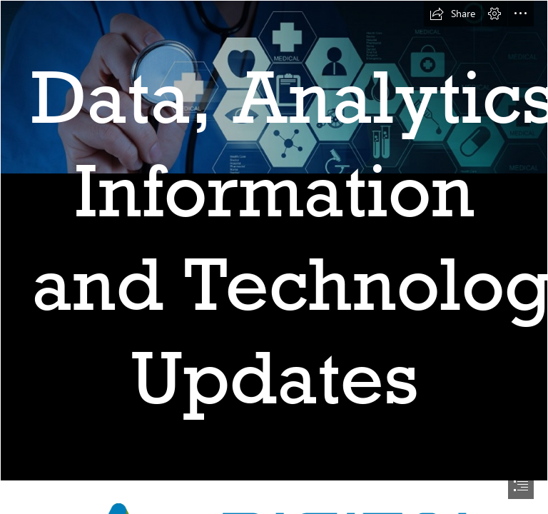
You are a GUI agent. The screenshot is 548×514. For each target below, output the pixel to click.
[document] (274, 257)
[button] (452, 13)
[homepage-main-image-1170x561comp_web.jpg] (274, 240)
